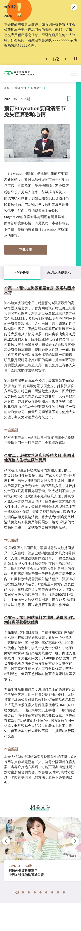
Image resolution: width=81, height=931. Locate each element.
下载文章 (25, 250)
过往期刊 (36, 88)
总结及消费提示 (59, 272)
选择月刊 (20, 88)
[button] (46, 59)
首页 (7, 88)
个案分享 (22, 272)
